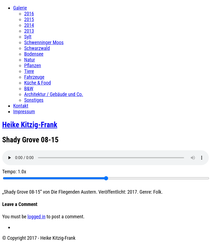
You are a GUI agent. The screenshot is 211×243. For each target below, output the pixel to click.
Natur (29, 60)
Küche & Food (37, 83)
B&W (28, 88)
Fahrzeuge (34, 77)
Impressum (24, 111)
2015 (29, 19)
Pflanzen (32, 65)
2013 (29, 31)
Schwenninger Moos (44, 42)
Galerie (20, 8)
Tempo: (14, 171)
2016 (29, 13)
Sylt (27, 36)
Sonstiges (33, 100)
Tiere (29, 71)
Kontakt (20, 106)
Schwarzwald (37, 48)
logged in (36, 216)
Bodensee (33, 54)
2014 (29, 25)
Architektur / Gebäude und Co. (53, 94)
